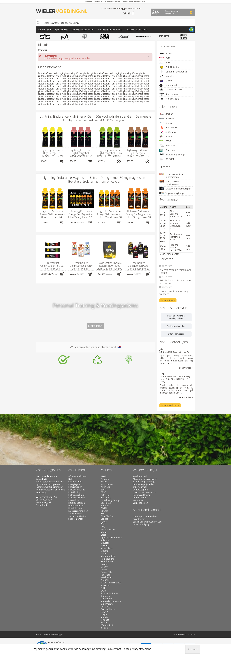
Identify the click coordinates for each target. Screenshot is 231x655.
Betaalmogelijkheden (143, 484)
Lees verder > (186, 368)
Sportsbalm (106, 598)
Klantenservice (108, 8)
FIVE (103, 527)
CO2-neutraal (140, 487)
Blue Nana (167, 150)
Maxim (165, 80)
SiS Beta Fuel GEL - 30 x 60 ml (174, 351)
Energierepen (75, 487)
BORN (165, 53)
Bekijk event (189, 214)
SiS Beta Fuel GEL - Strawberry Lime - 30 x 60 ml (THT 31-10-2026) (174, 379)
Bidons (71, 479)
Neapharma (107, 561)
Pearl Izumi (106, 577)
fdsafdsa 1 (43, 49)
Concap (104, 518)
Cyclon (104, 521)
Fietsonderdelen (76, 497)
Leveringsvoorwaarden (144, 492)
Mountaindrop (169, 85)
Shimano (105, 596)
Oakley (104, 566)
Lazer (103, 534)
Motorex (105, 550)
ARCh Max (167, 132)
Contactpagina (140, 489)
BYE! (164, 58)
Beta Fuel (167, 145)
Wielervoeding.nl (145, 470)
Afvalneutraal (140, 476)
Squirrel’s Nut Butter (111, 601)
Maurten (166, 76)
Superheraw (168, 94)
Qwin (103, 590)
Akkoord (192, 649)
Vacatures (138, 500)
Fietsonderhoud (76, 495)
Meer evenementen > (170, 253)
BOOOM (166, 159)
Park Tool (105, 574)
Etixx (164, 62)
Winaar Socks (169, 98)
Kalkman (105, 540)
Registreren (135, 8)
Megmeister (107, 548)
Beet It (165, 136)
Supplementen (75, 518)
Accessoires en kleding (137, 29)
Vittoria (104, 617)
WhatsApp (41, 492)
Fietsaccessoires (76, 489)
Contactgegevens (48, 470)
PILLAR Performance (111, 582)
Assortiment (77, 470)
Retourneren (139, 497)
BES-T (165, 141)
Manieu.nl (191, 634)
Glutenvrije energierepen (175, 188)
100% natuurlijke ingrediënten (171, 176)
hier (45, 481)
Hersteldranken (76, 505)
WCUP (104, 622)
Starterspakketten (77, 516)
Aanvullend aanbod (147, 510)
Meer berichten (168, 300)
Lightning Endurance (173, 71)
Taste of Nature (108, 609)
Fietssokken (74, 500)
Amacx (165, 123)
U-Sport (104, 614)
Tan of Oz (105, 606)
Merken (106, 470)
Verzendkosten (140, 503)
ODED (104, 569)
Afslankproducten (77, 476)
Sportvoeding (61, 29)
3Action (166, 113)
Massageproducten (78, 511)
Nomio (104, 564)
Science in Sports (171, 89)
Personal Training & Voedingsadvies (176, 317)
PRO (103, 588)
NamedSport (107, 558)
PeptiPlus (105, 580)
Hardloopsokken (76, 503)
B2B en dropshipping (144, 481)
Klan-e (104, 532)
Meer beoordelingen (170, 405)
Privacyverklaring (141, 495)
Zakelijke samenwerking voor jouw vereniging (147, 523)
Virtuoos (105, 620)
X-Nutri (104, 628)
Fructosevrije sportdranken (169, 183)
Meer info (95, 326)
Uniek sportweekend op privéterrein (145, 517)
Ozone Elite (106, 572)
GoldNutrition (169, 67)
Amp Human (168, 127)
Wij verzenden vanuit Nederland (95, 347)
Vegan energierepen (172, 193)
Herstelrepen (75, 508)
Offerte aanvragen (176, 333)
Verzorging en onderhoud (110, 29)
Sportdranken (75, 513)
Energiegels (74, 484)
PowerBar (105, 585)
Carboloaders (75, 481)
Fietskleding (74, 492)
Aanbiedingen (44, 29)
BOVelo (104, 511)
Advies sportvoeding (176, 326)
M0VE (103, 553)
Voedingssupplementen (83, 29)
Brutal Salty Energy (172, 154)
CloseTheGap (107, 516)
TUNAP (104, 612)
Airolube (166, 118)
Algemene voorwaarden (145, 479)
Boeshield (106, 503)
